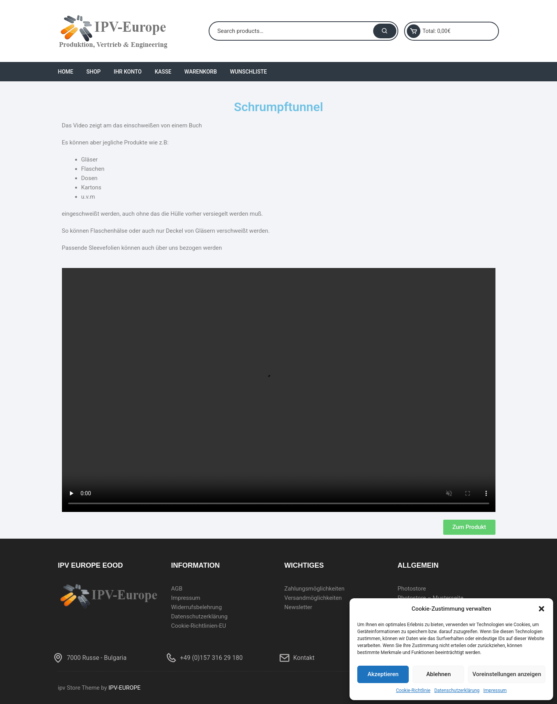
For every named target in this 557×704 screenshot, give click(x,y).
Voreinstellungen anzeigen (506, 674)
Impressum (495, 690)
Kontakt (304, 657)
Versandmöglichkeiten (313, 597)
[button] (541, 609)
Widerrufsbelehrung (196, 607)
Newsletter (298, 607)
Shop (93, 72)
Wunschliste (248, 72)
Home (66, 72)
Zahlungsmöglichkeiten (314, 588)
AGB (176, 588)
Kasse (163, 72)
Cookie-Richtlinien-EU (198, 625)
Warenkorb (200, 72)
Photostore (412, 588)
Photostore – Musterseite (430, 597)
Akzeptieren (383, 674)
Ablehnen (438, 674)
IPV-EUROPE (124, 687)
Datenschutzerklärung (457, 690)
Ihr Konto (128, 72)
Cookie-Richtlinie (413, 690)
